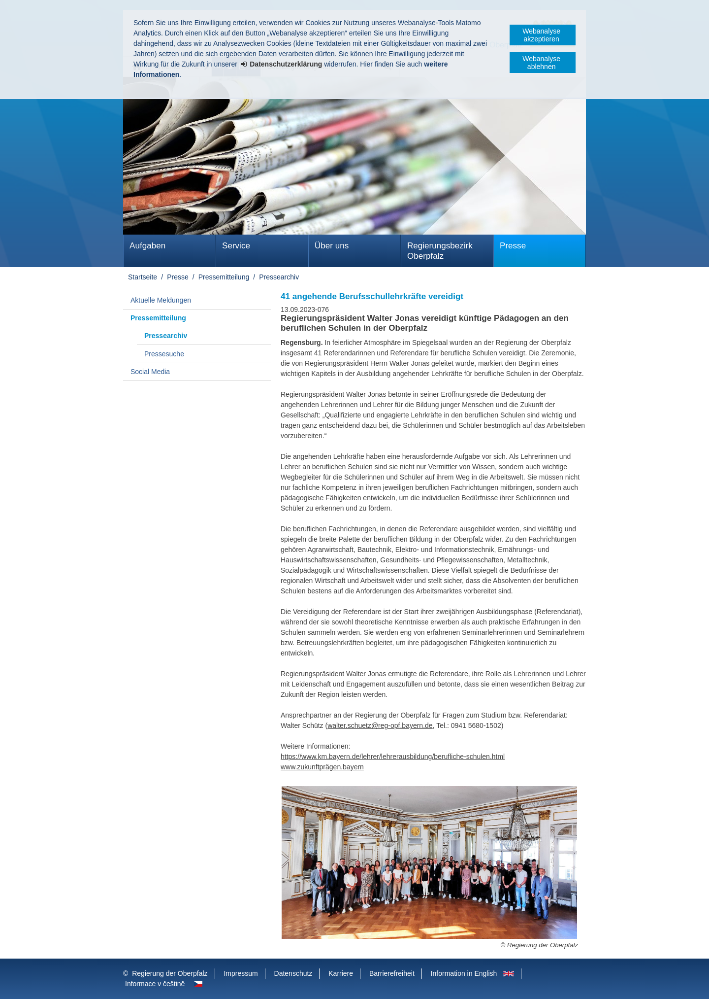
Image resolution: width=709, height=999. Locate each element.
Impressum (241, 973)
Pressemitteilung (224, 277)
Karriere (340, 973)
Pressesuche (164, 354)
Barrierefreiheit (392, 973)
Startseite (142, 277)
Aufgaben (147, 245)
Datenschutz (293, 973)
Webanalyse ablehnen (541, 62)
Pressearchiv (279, 277)
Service (236, 245)
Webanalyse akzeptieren (541, 35)
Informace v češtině (155, 984)
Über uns (332, 245)
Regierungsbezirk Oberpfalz (440, 251)
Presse (513, 245)
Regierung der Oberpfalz (169, 973)
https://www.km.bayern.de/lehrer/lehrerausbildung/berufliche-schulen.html (393, 756)
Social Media (150, 372)
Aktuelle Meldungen (160, 300)
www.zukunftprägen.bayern (322, 767)
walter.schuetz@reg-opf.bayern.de (379, 725)
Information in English (464, 973)
